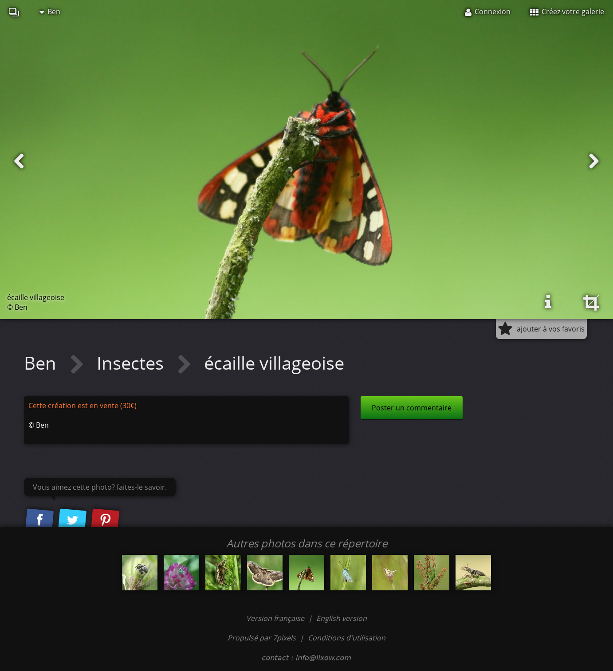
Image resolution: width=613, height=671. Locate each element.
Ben (49, 11)
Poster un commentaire (412, 408)
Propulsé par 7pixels (262, 638)
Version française (276, 618)
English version (341, 618)
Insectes (132, 363)
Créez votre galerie (567, 11)
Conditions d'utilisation (346, 638)
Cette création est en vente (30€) (82, 405)
